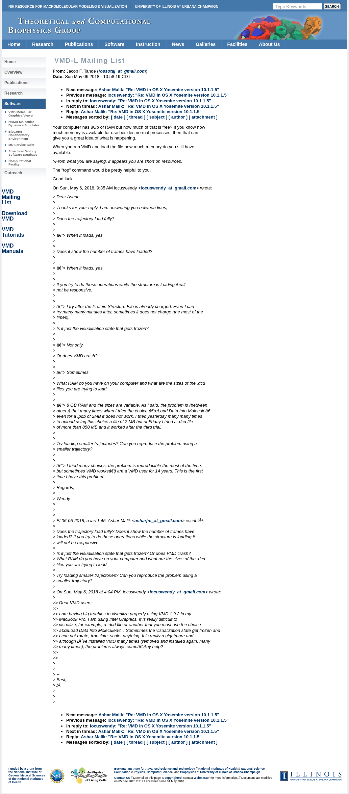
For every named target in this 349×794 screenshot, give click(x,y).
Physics (139, 772)
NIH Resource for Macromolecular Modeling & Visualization (67, 6)
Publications (79, 44)
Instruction (148, 44)
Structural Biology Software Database (22, 152)
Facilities (237, 44)
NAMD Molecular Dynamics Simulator (24, 123)
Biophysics (188, 772)
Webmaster (201, 777)
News (178, 44)
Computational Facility (19, 162)
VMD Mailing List (11, 197)
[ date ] (118, 117)
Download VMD (14, 216)
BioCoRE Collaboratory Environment (18, 135)
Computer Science (160, 772)
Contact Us (122, 777)
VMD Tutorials (13, 232)
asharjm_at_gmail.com (158, 520)
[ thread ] (135, 117)
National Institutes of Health (218, 768)
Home (14, 44)
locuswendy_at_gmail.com (169, 187)
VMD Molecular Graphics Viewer (20, 113)
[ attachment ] (203, 117)
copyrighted (173, 777)
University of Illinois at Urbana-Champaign (176, 6)
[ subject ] (157, 117)
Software (114, 44)
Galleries (206, 44)
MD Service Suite (21, 145)
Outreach (13, 173)
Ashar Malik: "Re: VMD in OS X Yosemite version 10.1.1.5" (158, 89)
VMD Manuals (12, 248)
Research (42, 44)
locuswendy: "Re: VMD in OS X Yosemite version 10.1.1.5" (168, 95)
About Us (269, 44)
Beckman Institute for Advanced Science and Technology (154, 768)
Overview (13, 72)
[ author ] (178, 117)
